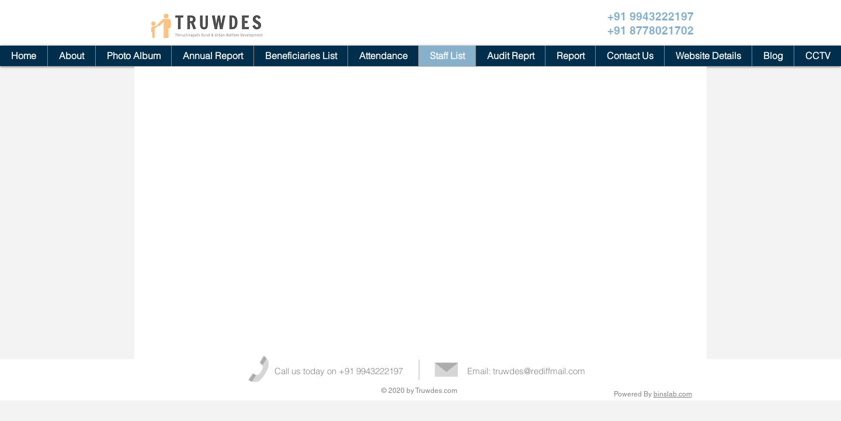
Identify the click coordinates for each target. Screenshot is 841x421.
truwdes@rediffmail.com (539, 371)
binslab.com (673, 394)
